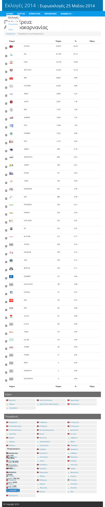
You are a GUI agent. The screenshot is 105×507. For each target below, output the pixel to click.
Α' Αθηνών (42, 422)
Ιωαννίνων (42, 453)
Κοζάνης (72, 461)
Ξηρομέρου (11, 408)
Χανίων (41, 492)
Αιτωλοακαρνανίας (45, 430)
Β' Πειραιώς (73, 426)
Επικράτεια (11, 422)
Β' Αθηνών (42, 426)
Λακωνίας (72, 465)
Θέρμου (10, 404)
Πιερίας (71, 476)
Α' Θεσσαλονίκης (13, 426)
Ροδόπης (72, 480)
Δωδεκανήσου (43, 441)
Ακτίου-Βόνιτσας (44, 400)
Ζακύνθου (72, 445)
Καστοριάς (42, 457)
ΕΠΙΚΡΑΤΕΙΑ (34, 13)
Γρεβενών (72, 438)
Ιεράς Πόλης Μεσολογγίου (48, 404)
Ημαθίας (41, 449)
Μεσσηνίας (72, 472)
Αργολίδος (72, 430)
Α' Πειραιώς (73, 422)
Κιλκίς (40, 461)
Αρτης (40, 434)
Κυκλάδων (42, 465)
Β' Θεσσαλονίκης (13, 430)
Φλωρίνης (42, 488)
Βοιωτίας (42, 438)
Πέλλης (41, 476)
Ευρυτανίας (42, 445)
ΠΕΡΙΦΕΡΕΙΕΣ (50, 13)
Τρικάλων (72, 484)
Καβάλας (72, 453)
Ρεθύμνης (42, 480)
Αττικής (71, 434)
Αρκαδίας (11, 434)
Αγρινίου (11, 400)
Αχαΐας (10, 438)
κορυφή (13, 490)
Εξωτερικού (12, 495)
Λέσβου (71, 468)
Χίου (70, 492)
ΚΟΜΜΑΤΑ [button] (66, 13)
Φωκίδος (72, 488)
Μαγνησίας (42, 472)
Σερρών (41, 484)
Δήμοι (10, 29)
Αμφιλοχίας (73, 400)
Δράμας (10, 441)
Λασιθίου (42, 468)
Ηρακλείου (72, 449)
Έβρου (71, 441)
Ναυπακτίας (73, 404)
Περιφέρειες (13, 24)
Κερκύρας (72, 457)
